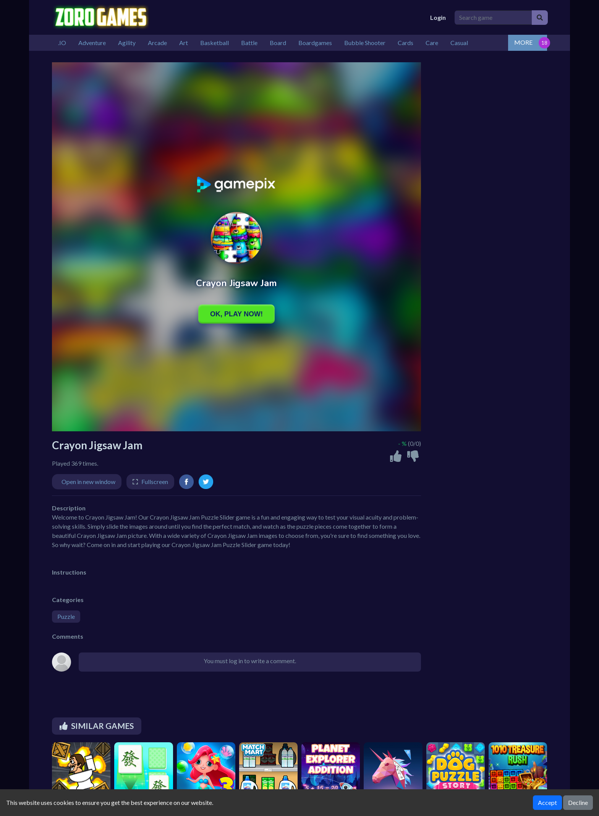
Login (438, 17)
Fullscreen (154, 481)
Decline (578, 802)
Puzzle (66, 616)
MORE (523, 42)
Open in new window (88, 481)
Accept (547, 802)
